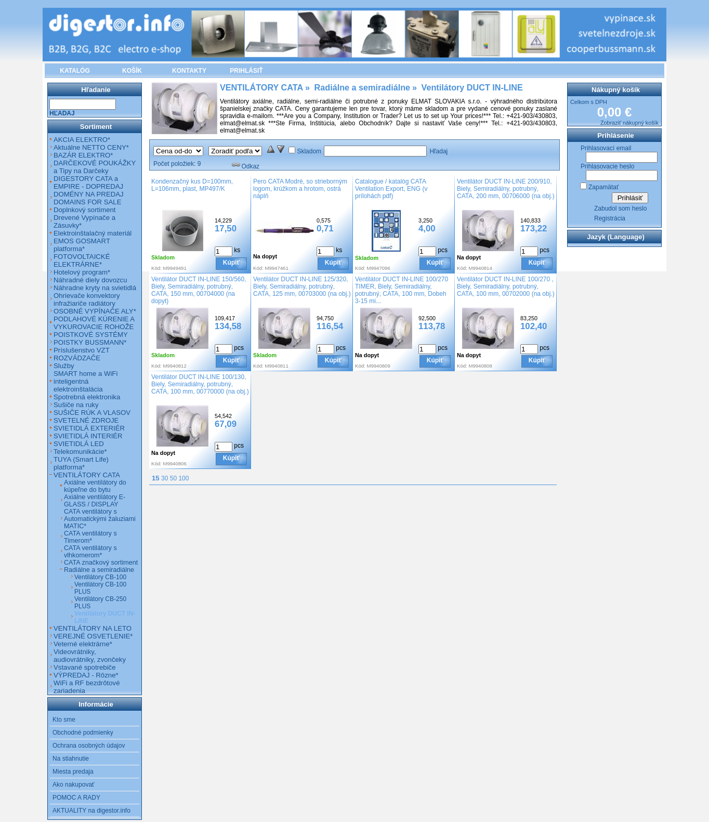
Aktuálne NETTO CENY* (91, 147)
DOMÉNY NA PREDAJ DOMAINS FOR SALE (89, 198)
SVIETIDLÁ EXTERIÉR (89, 428)
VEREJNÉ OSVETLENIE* (93, 636)
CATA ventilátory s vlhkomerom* (90, 551)
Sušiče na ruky (76, 405)
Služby (64, 366)
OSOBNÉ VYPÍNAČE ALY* (95, 311)
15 (156, 478)
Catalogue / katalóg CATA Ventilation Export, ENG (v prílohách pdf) (391, 189)
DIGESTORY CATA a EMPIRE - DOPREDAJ (88, 182)
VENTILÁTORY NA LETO (93, 628)
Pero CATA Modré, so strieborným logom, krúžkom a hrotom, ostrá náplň (300, 189)
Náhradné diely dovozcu (90, 280)
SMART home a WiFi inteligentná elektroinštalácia (85, 381)
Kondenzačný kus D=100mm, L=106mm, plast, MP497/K (192, 185)
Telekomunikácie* (80, 451)
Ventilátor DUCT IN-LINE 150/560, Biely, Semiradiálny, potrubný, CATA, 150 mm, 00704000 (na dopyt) (198, 290)
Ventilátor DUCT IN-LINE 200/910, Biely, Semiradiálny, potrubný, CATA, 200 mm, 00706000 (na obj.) (506, 189)
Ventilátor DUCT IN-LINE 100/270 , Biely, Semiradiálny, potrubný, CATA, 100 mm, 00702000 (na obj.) (506, 286)
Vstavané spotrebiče (85, 667)
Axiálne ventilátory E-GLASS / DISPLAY (94, 500)
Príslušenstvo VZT (82, 350)
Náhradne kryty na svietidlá (95, 288)
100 (183, 478)
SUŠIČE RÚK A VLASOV (92, 412)
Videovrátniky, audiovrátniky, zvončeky (90, 655)
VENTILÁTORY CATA (87, 475)
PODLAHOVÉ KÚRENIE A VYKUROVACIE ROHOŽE (94, 323)
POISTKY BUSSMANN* (90, 342)
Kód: (156, 268)
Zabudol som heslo (620, 208)
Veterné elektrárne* (83, 644)
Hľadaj (438, 151)
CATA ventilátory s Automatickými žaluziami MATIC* (100, 519)
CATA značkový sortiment (101, 562)
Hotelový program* (82, 272)
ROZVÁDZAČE (77, 358)
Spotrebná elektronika (87, 397)
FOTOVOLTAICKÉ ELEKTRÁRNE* (82, 260)
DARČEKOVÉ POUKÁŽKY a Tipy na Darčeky (95, 167)
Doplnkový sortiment (84, 210)
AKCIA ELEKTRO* (82, 139)
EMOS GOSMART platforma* (82, 245)
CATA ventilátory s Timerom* (90, 537)
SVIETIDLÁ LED (79, 444)
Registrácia (609, 218)
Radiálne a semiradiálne (99, 569)
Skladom (309, 151)
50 (173, 478)
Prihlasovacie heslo (607, 166)
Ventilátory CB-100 (100, 577)
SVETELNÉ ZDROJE (86, 420)
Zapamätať (603, 187)
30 (164, 478)
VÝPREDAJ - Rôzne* (86, 675)
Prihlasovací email (606, 148)
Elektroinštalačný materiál (93, 233)
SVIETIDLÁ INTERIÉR (88, 436)
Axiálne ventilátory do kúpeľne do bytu (95, 486)
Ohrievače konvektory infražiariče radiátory (87, 299)
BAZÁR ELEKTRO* (83, 155)
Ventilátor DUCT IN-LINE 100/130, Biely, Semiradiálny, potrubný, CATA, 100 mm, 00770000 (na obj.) (200, 384)
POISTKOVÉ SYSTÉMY (91, 334)
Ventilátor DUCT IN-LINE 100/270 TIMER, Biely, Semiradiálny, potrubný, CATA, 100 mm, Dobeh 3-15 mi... (401, 290)
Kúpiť (231, 262)
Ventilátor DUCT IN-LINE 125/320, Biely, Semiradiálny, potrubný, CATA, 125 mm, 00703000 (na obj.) (302, 286)
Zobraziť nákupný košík (629, 123)
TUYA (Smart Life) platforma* (81, 463)
